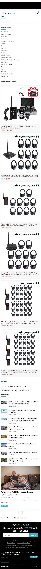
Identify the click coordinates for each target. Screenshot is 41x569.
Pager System (4, 46)
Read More (4, 506)
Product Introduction (6, 57)
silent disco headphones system (11, 386)
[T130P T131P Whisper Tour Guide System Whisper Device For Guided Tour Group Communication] (20, 105)
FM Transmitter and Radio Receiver (10, 60)
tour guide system (23, 390)
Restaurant (4, 71)
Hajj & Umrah (4, 48)
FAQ (2, 69)
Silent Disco (4, 36)
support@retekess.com (21, 547)
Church (3, 39)
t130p (25, 386)
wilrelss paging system (9, 390)
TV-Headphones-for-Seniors (19, 517)
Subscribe (33, 535)
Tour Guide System (6, 32)
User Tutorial (4, 62)
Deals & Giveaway (5, 55)
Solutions (3, 53)
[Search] (18, 21)
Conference (4, 50)
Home (2, 517)
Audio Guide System (6, 34)
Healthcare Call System (7, 73)
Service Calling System (6, 64)
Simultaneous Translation (7, 41)
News (2, 66)
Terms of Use (11, 543)
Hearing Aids (4, 76)
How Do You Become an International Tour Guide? (23, 452)
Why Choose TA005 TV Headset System (17, 492)
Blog (8, 517)
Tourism (3, 43)
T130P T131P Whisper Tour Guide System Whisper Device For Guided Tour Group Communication (18, 127)
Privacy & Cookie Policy (23, 543)
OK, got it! (34, 556)
